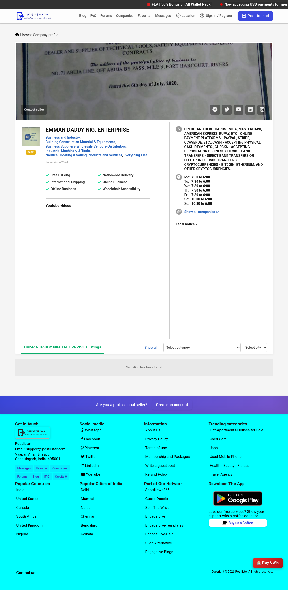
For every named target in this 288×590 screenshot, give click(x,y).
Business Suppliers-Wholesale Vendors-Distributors (86, 146)
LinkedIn (90, 465)
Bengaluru (89, 525)
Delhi (85, 490)
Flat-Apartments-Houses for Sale (236, 430)
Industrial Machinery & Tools (68, 151)
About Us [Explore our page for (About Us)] (152, 430)
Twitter (89, 456)
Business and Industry (63, 137)
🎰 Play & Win (268, 563)
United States (27, 499)
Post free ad (255, 16)
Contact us (25, 572)
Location (185, 15)
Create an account (172, 404)
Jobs (214, 448)
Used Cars (218, 439)
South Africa (26, 516)
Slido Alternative (158, 543)
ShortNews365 (157, 490)
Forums (106, 16)
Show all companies (201, 212)
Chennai (87, 516)
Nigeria (22, 534)
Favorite (144, 16)
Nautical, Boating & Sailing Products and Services (84, 155)
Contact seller (34, 109)
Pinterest (90, 448)
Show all (151, 347)
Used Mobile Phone (226, 456)
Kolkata (87, 534)
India (20, 490)
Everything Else (136, 155)
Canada (22, 507)
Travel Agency (221, 474)
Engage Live (155, 516)
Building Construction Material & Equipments (80, 142)
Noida (86, 507)
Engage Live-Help (159, 534)
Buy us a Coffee (237, 523)
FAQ (93, 16)
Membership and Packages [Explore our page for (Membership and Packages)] (167, 456)
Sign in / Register (216, 15)
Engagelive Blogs (159, 552)
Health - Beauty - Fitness (229, 465)
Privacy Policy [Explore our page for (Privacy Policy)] (156, 439)
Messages (163, 16)
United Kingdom (29, 525)
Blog (82, 16)
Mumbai (87, 499)
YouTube (90, 474)
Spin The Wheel (158, 507)
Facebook (90, 439)
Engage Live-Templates (164, 525)
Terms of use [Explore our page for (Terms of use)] (156, 448)
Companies (125, 16)
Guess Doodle (156, 499)
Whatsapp (91, 430)
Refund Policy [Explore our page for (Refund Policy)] (156, 474)
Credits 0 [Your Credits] (61, 476)
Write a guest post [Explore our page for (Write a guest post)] (160, 465)
